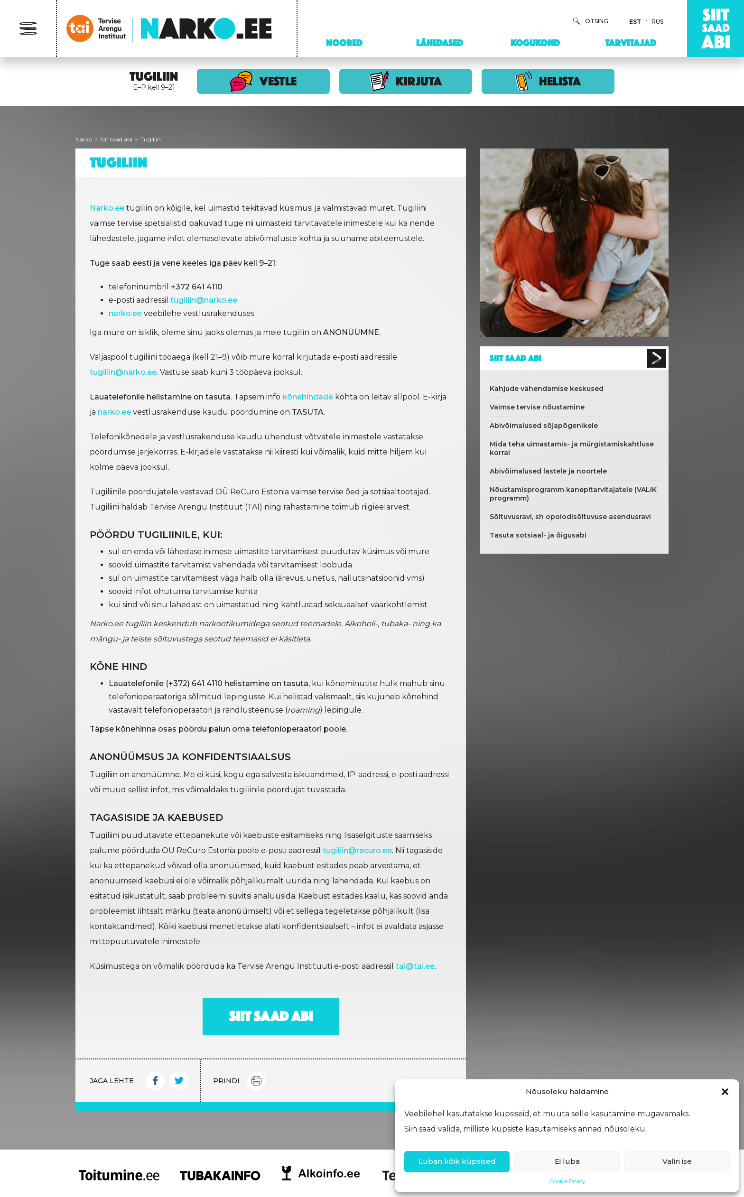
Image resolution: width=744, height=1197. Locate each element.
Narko (83, 139)
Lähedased (439, 42)
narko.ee (114, 412)
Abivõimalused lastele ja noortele (548, 471)
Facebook (155, 1080)
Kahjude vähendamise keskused (547, 388)
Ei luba (567, 1161)
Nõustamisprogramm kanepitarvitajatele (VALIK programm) (573, 493)
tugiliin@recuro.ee (357, 850)
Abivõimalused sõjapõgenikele (544, 425)
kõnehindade (307, 396)
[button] (725, 1091)
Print (256, 1080)
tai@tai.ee (415, 966)
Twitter (178, 1080)
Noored (344, 42)
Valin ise (677, 1161)
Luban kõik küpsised (457, 1161)
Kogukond (535, 42)
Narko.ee (107, 208)
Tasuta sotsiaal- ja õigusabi (538, 535)
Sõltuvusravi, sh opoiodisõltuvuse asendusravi (570, 516)
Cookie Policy (567, 1181)
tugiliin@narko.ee (203, 300)
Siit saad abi (116, 139)
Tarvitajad (630, 42)
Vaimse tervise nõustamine (537, 407)
